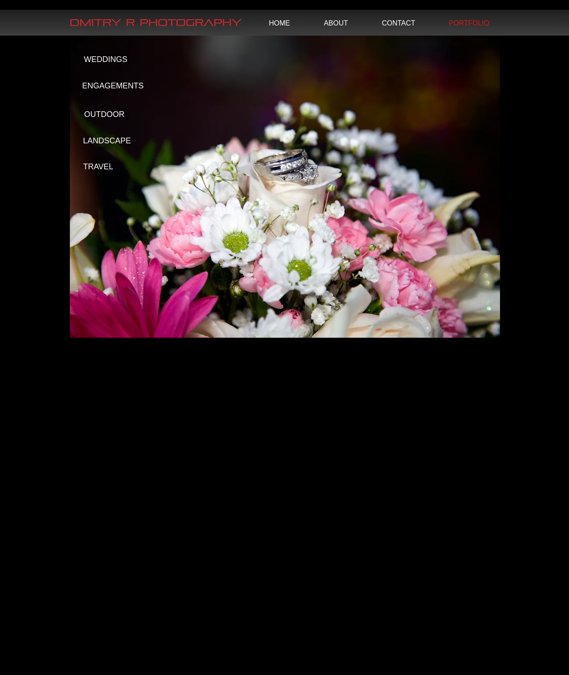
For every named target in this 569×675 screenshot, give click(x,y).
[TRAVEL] (98, 167)
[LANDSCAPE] (107, 141)
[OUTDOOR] (104, 115)
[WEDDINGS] (106, 60)
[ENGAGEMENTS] (113, 86)
